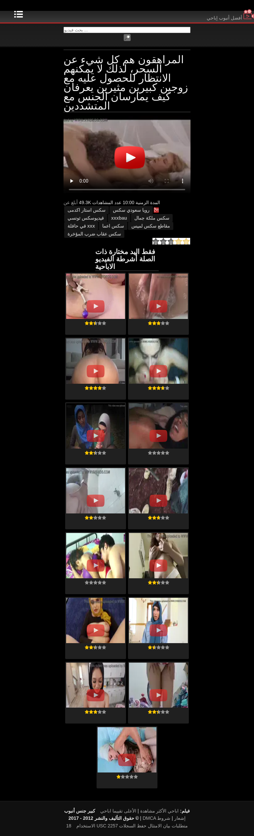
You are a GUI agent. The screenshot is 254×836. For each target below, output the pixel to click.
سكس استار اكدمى (86, 210)
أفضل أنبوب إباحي (230, 18)
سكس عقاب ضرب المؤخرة (94, 234)
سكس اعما (113, 226)
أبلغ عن (71, 202)
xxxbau (119, 218)
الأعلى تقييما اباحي (118, 811)
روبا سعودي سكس (131, 210)
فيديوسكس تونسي (85, 218)
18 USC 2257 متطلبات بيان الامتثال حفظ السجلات (127, 825)
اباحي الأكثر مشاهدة (159, 811)
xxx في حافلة (81, 226)
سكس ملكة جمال (151, 218)
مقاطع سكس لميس (150, 226)
